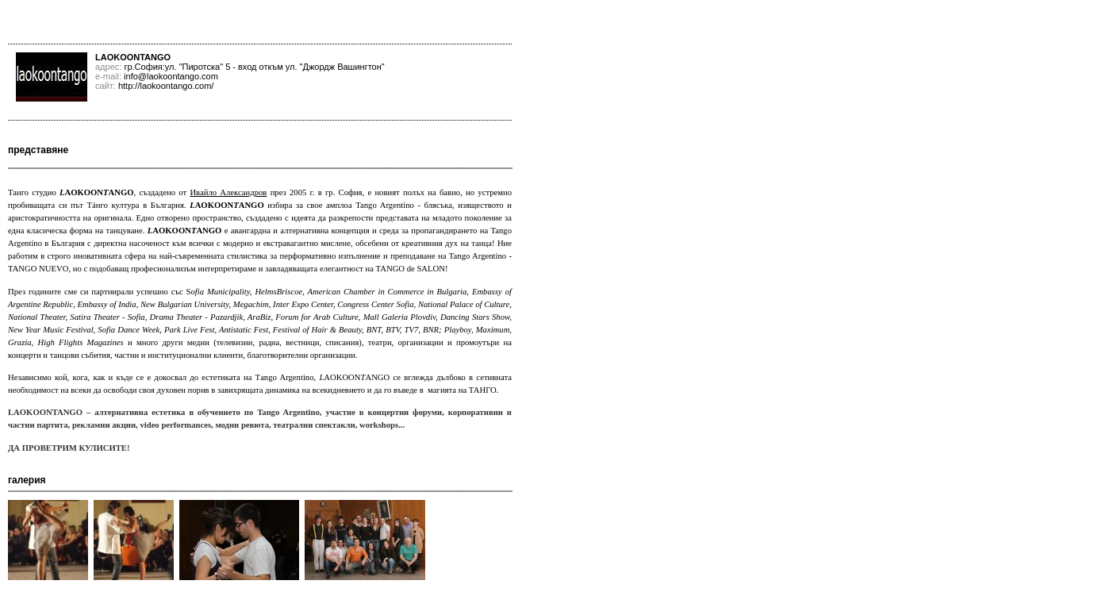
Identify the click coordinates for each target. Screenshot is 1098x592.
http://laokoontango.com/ (165, 85)
